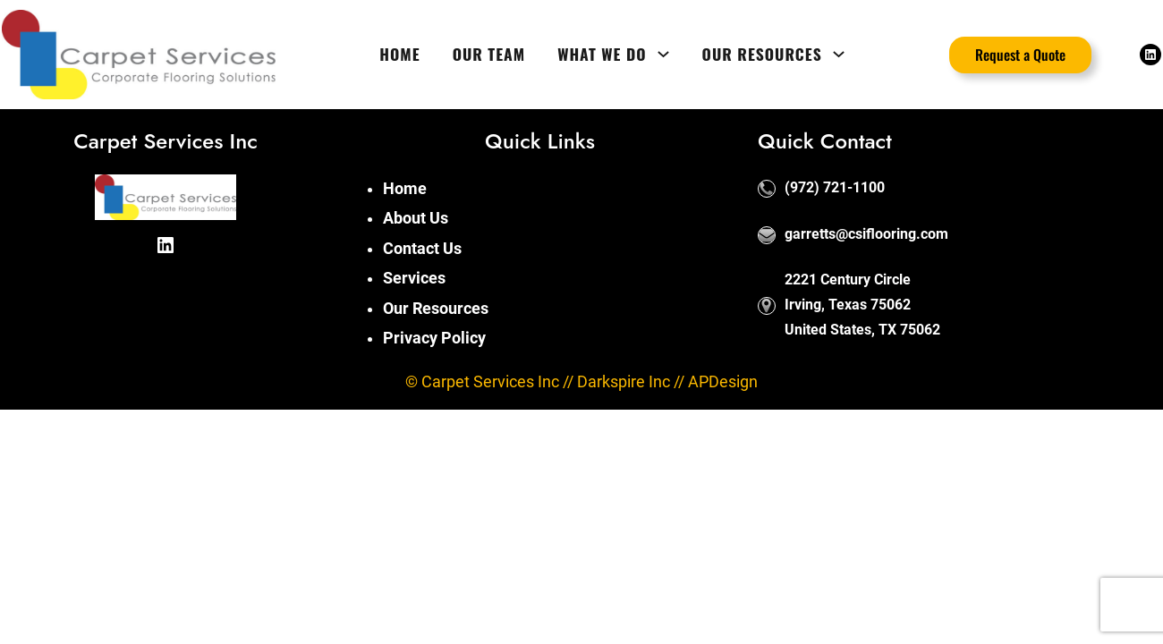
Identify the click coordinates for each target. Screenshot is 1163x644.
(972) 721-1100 (835, 187)
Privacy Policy (434, 338)
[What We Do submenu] (663, 54)
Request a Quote (1020, 54)
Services (414, 278)
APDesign (723, 382)
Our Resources (435, 309)
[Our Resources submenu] (838, 54)
